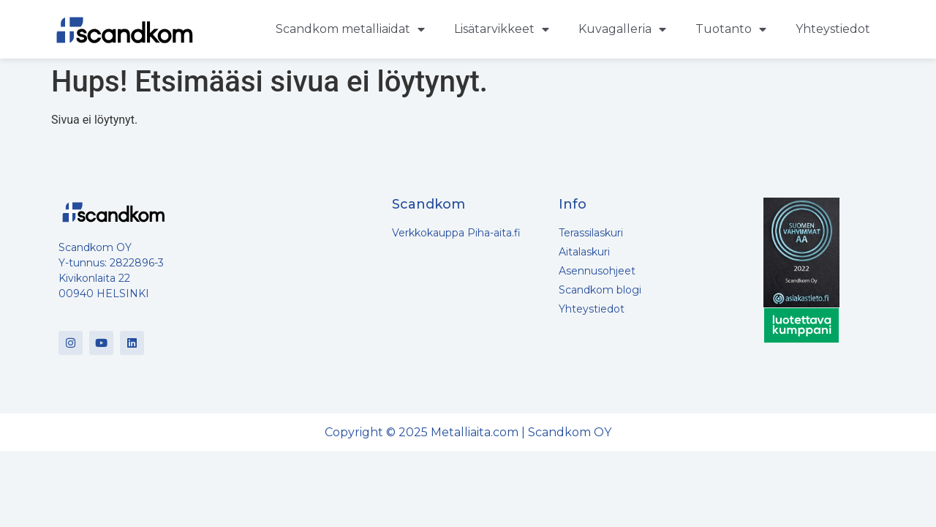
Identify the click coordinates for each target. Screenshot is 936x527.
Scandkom (428, 204)
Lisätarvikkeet (501, 29)
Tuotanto (730, 29)
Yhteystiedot (833, 29)
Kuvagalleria (622, 29)
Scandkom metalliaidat (350, 29)
